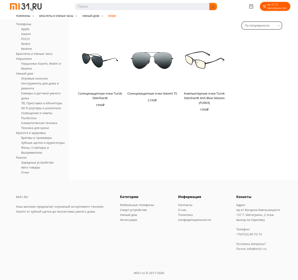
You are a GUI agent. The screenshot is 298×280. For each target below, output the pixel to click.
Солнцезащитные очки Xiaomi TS (152, 93)
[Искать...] (141, 6)
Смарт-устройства (133, 210)
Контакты (185, 205)
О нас (182, 210)
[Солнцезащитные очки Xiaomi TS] (152, 60)
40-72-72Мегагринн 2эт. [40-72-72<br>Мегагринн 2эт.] (275, 6)
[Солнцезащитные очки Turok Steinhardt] (100, 60)
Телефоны (26, 16)
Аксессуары (128, 220)
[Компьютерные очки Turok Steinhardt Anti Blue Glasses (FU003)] (204, 60)
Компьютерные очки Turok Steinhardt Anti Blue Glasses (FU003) (204, 98)
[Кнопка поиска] (213, 6)
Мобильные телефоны (137, 205)
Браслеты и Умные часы (59, 16)
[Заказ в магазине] (261, 25)
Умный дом (93, 16)
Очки (112, 16)
